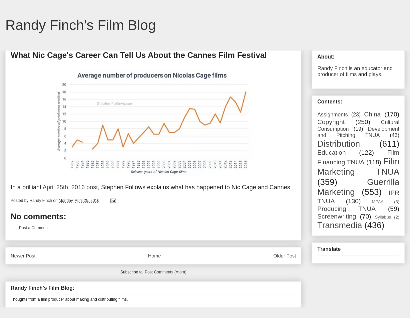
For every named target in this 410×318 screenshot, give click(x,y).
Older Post (284, 255)
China (372, 114)
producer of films (337, 74)
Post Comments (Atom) (165, 272)
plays (375, 74)
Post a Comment (34, 228)
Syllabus (383, 217)
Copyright (331, 121)
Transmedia (339, 225)
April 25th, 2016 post (70, 187)
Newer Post (23, 255)
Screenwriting (336, 216)
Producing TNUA (346, 208)
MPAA (378, 201)
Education (331, 152)
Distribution (338, 143)
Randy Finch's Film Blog (80, 25)
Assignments (332, 114)
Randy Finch (332, 68)
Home (154, 255)
